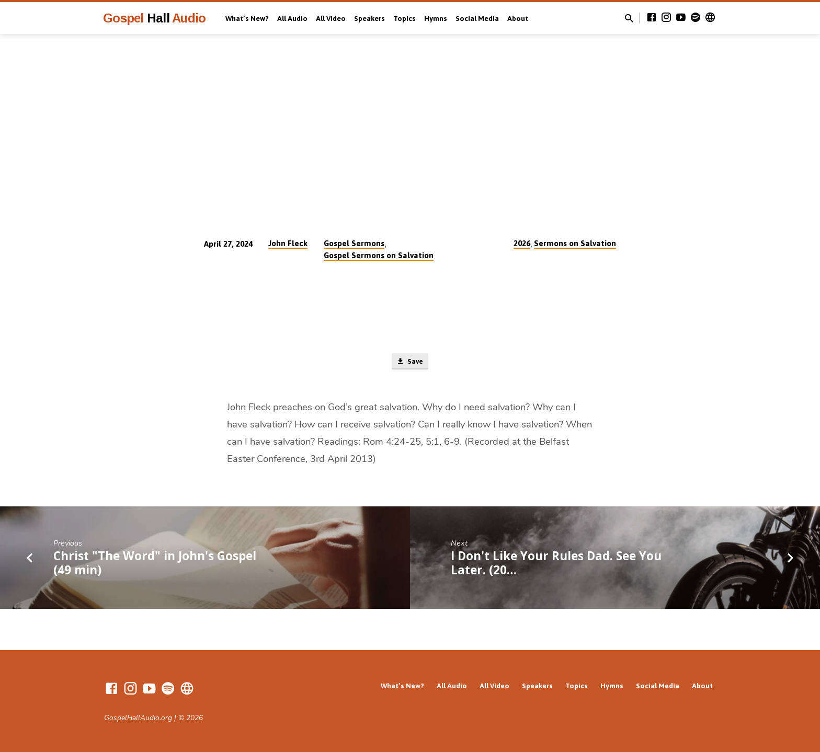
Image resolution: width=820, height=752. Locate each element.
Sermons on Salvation (575, 243)
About (517, 18)
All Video (331, 18)
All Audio (292, 18)
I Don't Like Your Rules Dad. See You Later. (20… (556, 565)
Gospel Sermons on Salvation (379, 255)
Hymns (435, 18)
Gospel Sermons (354, 243)
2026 (522, 243)
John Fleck (288, 243)
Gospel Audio (154, 18)
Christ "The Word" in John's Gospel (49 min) (154, 565)
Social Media (477, 18)
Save (410, 362)
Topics (404, 18)
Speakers (369, 18)
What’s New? (247, 18)
